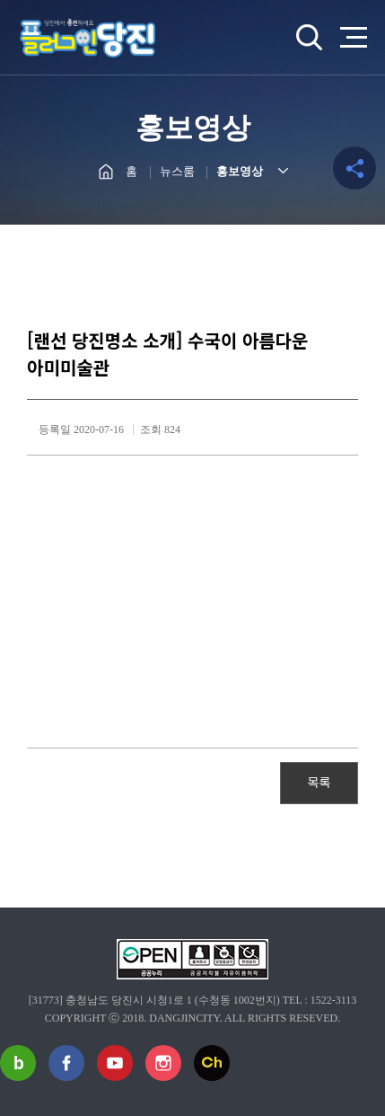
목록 (319, 782)
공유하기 (354, 168)
